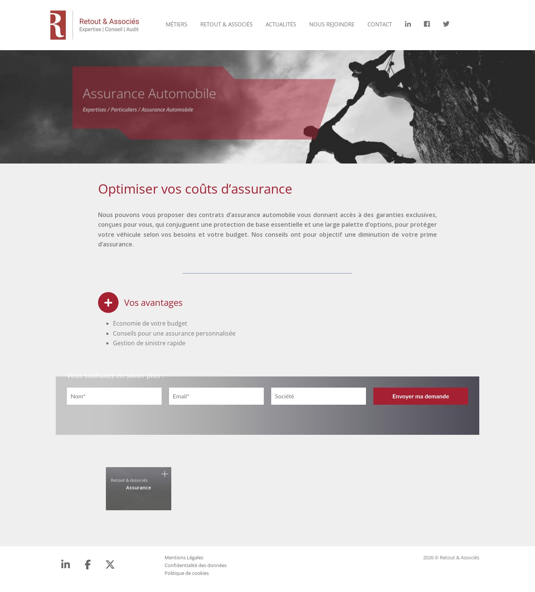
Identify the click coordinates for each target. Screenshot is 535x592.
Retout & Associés (226, 24)
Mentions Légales (184, 557)
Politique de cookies (187, 573)
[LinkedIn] (65, 564)
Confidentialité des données (196, 565)
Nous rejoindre (331, 24)
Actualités (281, 24)
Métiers (176, 24)
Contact (379, 24)
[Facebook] (88, 564)
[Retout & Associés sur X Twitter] (110, 564)
